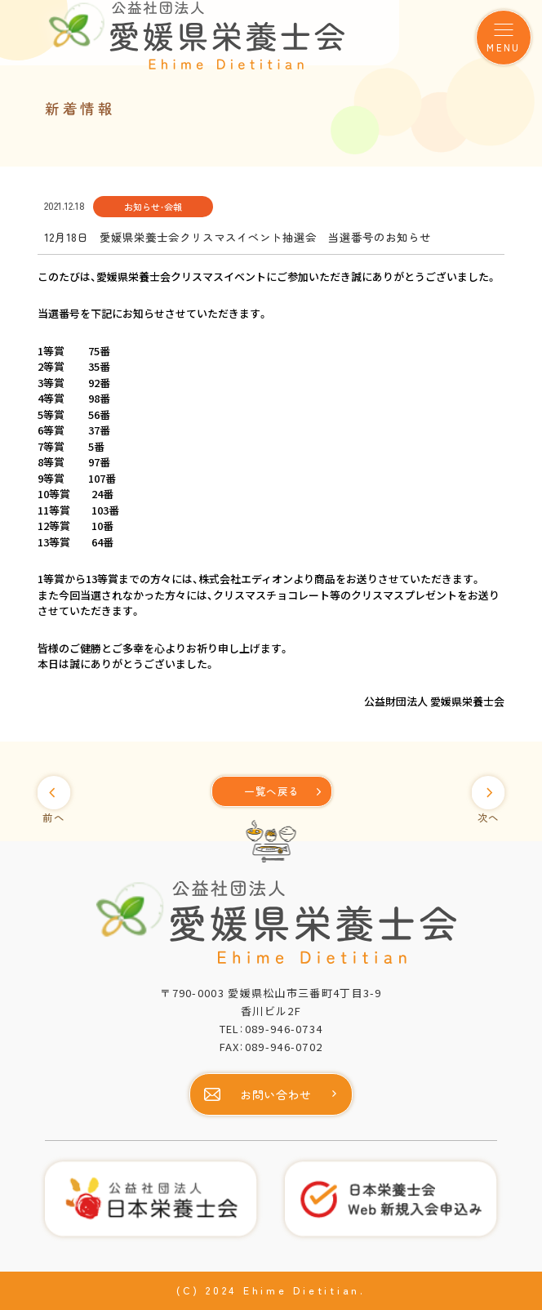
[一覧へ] (271, 791)
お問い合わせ (276, 1094)
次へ (489, 818)
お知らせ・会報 (153, 206)
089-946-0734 (284, 1028)
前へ (53, 818)
